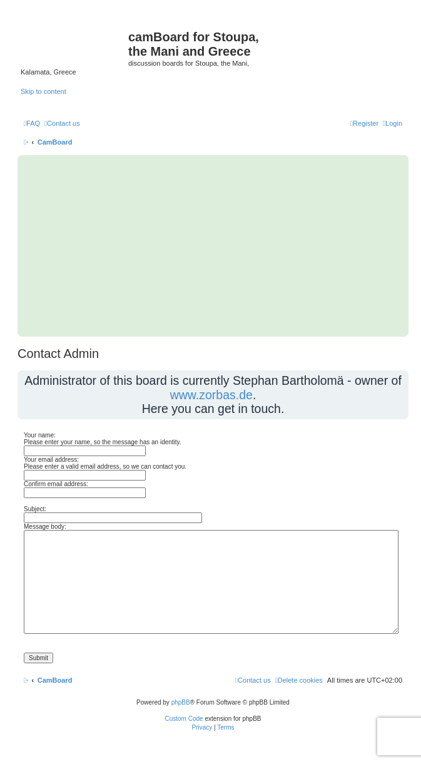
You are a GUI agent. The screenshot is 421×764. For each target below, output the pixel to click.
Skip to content (43, 91)
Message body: (45, 526)
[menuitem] (32, 123)
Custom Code (184, 718)
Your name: (40, 435)
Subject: (35, 509)
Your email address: (51, 459)
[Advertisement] (213, 246)
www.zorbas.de (211, 395)
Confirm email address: (56, 484)
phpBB (180, 702)
